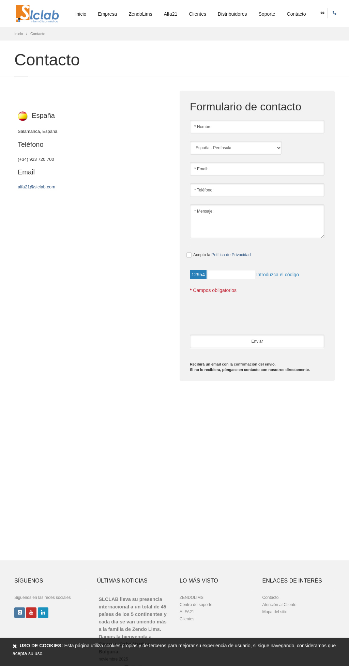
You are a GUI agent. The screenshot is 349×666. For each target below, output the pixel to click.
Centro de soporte (196, 604)
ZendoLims (140, 14)
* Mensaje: (257, 221)
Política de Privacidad (231, 254)
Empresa (107, 14)
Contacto (296, 14)
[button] (322, 12)
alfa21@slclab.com (36, 186)
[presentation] (241, 316)
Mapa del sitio (275, 611)
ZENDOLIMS (191, 597)
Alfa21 (171, 14)
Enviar (257, 341)
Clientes (197, 14)
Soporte (267, 14)
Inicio (81, 14)
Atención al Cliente (279, 604)
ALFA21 (187, 611)
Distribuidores (232, 14)
